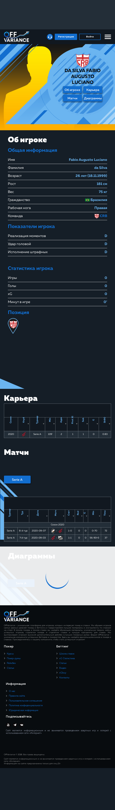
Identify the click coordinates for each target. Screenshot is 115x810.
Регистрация (66, 37)
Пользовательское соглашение (25, 701)
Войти (90, 37)
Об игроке (72, 90)
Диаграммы (93, 98)
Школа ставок (66, 654)
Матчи (72, 98)
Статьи (10, 668)
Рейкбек (11, 663)
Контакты (64, 678)
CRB (100, 216)
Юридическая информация (23, 710)
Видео (62, 668)
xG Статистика (67, 658)
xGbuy (62, 673)
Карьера (92, 90)
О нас (12, 691)
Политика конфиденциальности (26, 706)
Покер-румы (14, 658)
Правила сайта (17, 696)
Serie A (17, 479)
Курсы (10, 654)
